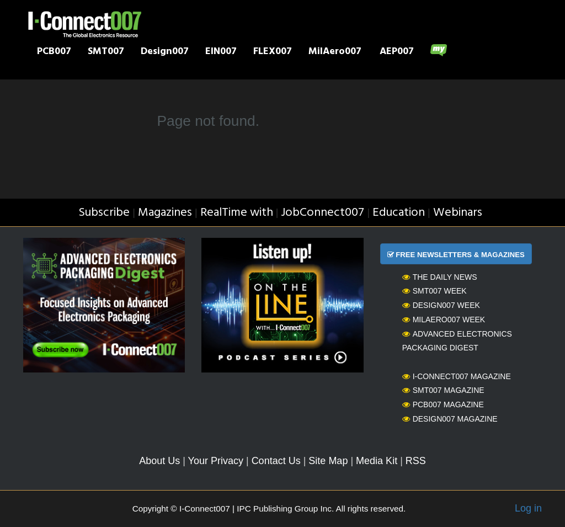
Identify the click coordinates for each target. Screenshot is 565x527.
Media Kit (376, 460)
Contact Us (276, 460)
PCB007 (54, 52)
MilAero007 (334, 52)
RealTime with (236, 212)
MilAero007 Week (444, 319)
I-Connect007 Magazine (456, 376)
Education (398, 212)
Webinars (457, 212)
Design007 (165, 52)
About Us (159, 460)
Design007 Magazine (450, 418)
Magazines (165, 212)
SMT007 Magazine (443, 390)
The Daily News (439, 277)
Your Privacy (215, 460)
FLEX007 (272, 52)
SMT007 (106, 52)
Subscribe (104, 212)
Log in (528, 508)
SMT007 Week (434, 290)
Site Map (328, 460)
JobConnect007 (322, 212)
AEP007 (397, 52)
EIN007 (221, 52)
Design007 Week (441, 305)
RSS (416, 460)
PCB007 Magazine (443, 404)
